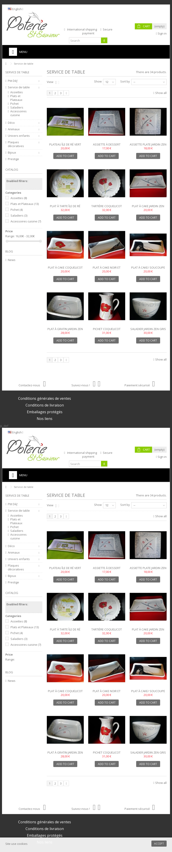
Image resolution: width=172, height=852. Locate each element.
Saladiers (16, 107)
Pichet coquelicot (106, 329)
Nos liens (44, 418)
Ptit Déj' (13, 81)
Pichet (14, 104)
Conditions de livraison (45, 405)
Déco (11, 123)
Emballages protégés (44, 411)
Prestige (13, 159)
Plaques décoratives (16, 144)
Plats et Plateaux (16, 98)
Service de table (19, 87)
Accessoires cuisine (18, 113)
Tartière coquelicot (106, 206)
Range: (10, 236)
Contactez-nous (32, 385)
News (11, 260)
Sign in (161, 33)
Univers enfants (19, 136)
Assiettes (16, 92)
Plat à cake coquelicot (65, 267)
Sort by (125, 81)
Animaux (14, 129)
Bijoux (12, 152)
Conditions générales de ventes (44, 398)
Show (98, 81)
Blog (9, 251)
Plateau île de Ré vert (65, 144)
